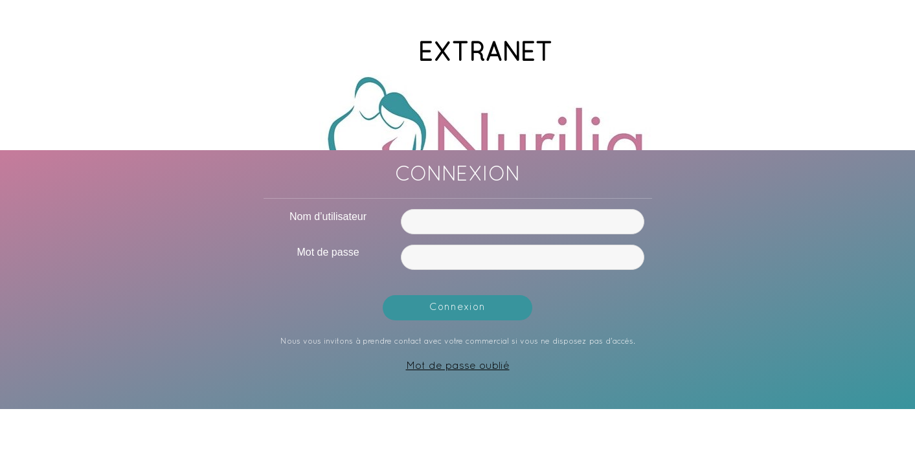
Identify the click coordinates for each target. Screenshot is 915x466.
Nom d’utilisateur (328, 216)
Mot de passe (328, 252)
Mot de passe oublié (458, 366)
